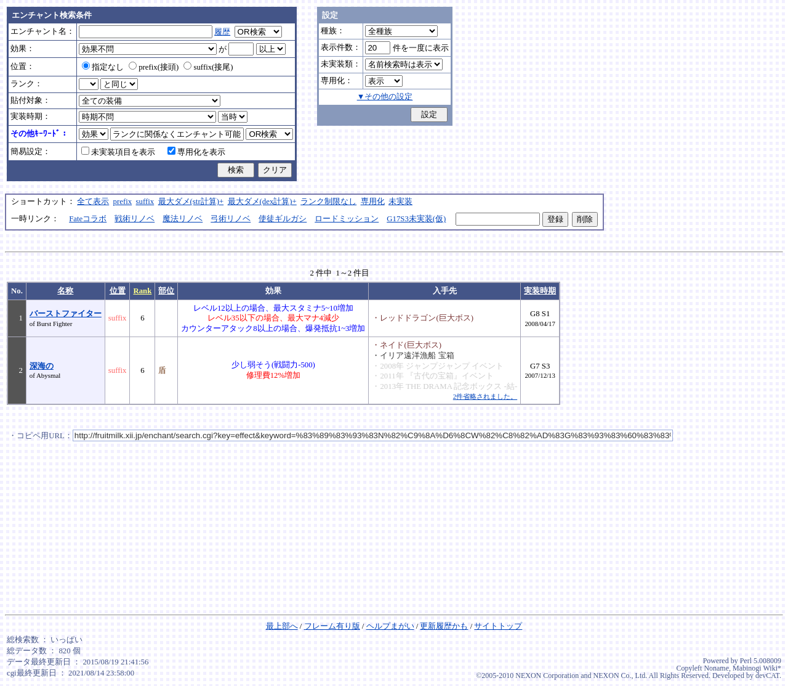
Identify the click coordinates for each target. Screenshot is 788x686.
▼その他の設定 (385, 96)
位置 (118, 291)
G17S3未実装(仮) (416, 218)
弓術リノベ (231, 218)
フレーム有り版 (332, 626)
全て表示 (93, 201)
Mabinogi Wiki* (757, 668)
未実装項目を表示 (118, 152)
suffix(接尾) (208, 67)
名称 (65, 291)
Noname (716, 668)
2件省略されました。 (485, 396)
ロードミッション (347, 218)
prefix (122, 201)
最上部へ (282, 626)
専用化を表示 (196, 152)
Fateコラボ (88, 218)
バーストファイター (66, 313)
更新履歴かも (444, 626)
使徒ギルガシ (283, 218)
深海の (42, 366)
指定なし (103, 67)
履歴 (222, 32)
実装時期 (540, 291)
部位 (166, 291)
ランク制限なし (328, 201)
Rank (142, 291)
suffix (145, 201)
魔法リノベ (183, 218)
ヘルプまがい (390, 626)
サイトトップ (498, 626)
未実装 (400, 201)
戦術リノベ (135, 218)
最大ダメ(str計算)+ (191, 201)
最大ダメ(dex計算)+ (262, 201)
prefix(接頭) (154, 67)
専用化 (373, 201)
